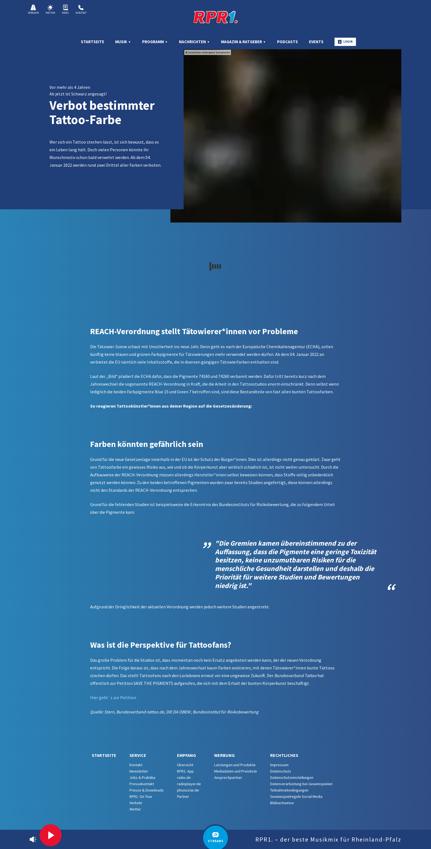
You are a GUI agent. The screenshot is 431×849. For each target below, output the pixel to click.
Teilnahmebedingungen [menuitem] (289, 790)
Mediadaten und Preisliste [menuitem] (235, 771)
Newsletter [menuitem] (138, 771)
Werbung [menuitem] (224, 755)
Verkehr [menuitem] (135, 802)
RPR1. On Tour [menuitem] (140, 796)
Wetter (50, 10)
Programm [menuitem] (155, 41)
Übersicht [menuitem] (185, 764)
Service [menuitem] (137, 755)
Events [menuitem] (316, 41)
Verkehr (33, 10)
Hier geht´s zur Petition (113, 697)
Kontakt (81, 10)
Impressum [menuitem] (279, 764)
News (65, 10)
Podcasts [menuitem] (287, 41)
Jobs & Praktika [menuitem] (142, 777)
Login (345, 42)
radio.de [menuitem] (184, 777)
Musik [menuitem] (123, 41)
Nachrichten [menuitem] (194, 41)
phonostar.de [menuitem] (188, 790)
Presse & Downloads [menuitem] (146, 790)
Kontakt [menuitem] (135, 764)
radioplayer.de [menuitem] (189, 783)
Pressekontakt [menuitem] (141, 783)
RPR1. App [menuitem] (185, 771)
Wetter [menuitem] (135, 809)
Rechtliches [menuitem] (284, 755)
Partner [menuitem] (183, 796)
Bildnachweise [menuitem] (282, 802)
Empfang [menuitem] (186, 755)
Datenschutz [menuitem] (280, 771)
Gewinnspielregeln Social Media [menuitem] (296, 796)
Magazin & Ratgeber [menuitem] (243, 41)
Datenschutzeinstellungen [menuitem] (291, 777)
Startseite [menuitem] (92, 41)
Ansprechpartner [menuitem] (228, 777)
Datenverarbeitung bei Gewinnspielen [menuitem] (301, 783)
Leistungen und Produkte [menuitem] (235, 764)
